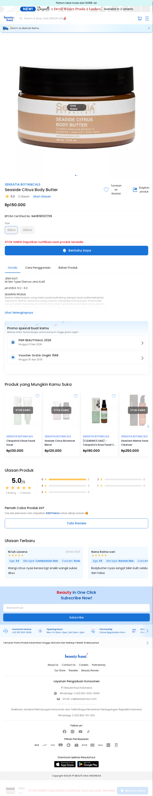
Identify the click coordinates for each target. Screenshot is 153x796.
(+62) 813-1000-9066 (87, 693)
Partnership (98, 665)
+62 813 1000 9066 (21, 632)
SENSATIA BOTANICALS (22, 184)
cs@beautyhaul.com (84, 699)
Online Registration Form (112, 632)
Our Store (59, 670)
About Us (53, 665)
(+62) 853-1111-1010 (83, 715)
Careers (83, 665)
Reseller (73, 670)
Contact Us (69, 665)
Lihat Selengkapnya (19, 313)
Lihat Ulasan (42, 196)
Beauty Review (90, 670)
